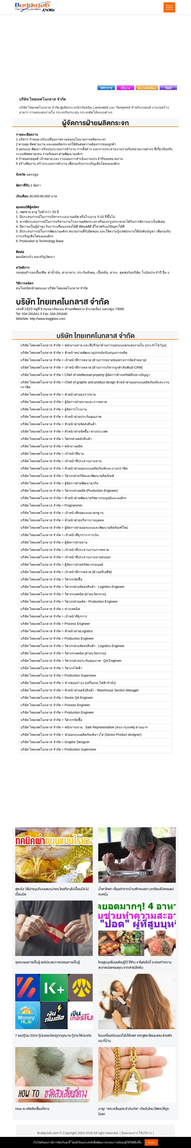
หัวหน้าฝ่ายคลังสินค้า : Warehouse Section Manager (102, 690)
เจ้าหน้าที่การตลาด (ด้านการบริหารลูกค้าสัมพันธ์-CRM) (104, 367)
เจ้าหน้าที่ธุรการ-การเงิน (82, 535)
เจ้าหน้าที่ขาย (74, 453)
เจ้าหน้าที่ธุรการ (76, 616)
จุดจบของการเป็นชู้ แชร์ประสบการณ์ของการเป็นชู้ (47, 962)
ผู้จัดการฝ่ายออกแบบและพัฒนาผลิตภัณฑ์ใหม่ (96, 527)
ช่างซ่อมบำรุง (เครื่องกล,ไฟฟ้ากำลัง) (90, 683)
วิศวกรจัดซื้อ (73, 579)
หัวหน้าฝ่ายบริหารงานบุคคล (84, 520)
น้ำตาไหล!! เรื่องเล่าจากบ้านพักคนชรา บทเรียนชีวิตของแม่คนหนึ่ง (136, 891)
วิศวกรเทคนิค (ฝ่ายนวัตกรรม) (85, 594)
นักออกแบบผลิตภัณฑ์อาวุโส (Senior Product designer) (103, 734)
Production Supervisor (80, 675)
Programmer (74, 505)
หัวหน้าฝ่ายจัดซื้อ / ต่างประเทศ (86, 431)
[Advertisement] (95, 51)
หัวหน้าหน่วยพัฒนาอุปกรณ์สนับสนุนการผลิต (96, 352)
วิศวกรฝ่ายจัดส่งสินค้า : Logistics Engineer (95, 587)
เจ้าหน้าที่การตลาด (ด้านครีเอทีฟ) (88, 572)
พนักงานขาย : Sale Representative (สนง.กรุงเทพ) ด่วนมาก (106, 727)
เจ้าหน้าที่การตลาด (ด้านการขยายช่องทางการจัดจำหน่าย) (105, 360)
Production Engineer (79, 638)
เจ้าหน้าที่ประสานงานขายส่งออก (88, 557)
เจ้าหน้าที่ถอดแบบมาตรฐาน (84, 513)
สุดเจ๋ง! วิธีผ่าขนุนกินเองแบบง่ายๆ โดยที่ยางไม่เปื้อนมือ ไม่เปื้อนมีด (52, 891)
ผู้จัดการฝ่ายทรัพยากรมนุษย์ (84, 564)
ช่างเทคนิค (72, 609)
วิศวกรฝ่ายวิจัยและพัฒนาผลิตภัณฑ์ (89, 476)
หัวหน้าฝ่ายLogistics (79, 631)
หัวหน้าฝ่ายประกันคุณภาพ (83, 416)
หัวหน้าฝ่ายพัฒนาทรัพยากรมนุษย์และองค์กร (95, 498)
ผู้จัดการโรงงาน (76, 409)
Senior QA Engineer (79, 697)
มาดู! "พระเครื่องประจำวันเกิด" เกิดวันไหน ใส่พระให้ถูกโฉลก (133, 1111)
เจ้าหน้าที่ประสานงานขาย (83, 461)
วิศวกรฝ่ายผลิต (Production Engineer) (91, 490)
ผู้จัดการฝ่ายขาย (76, 542)
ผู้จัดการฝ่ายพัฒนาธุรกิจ (81, 483)
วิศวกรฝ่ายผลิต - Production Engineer (91, 601)
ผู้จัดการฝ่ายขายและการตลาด (86, 402)
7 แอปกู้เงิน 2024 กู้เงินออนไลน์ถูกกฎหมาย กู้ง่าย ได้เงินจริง (53, 1035)
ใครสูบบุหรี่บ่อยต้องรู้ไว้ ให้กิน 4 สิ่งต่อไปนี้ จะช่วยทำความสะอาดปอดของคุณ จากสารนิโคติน (135, 964)
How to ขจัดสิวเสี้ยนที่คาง (32, 1108)
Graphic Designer (77, 742)
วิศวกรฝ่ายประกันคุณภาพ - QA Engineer (93, 661)
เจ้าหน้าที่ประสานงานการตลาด (87, 550)
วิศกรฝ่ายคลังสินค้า (78, 439)
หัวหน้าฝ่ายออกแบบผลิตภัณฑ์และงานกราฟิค (96, 468)
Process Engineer (77, 624)
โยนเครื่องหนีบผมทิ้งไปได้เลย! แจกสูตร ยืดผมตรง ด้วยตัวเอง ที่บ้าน (135, 1038)
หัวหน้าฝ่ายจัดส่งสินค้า (80, 424)
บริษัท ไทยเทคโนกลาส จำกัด (96, 335)
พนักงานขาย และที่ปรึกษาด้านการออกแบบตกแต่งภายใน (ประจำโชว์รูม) (116, 345)
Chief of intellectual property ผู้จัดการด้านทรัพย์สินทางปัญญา (107, 375)
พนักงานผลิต (74, 446)
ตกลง (151, 1142)
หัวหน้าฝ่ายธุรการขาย (80, 394)
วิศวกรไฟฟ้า (73, 668)
